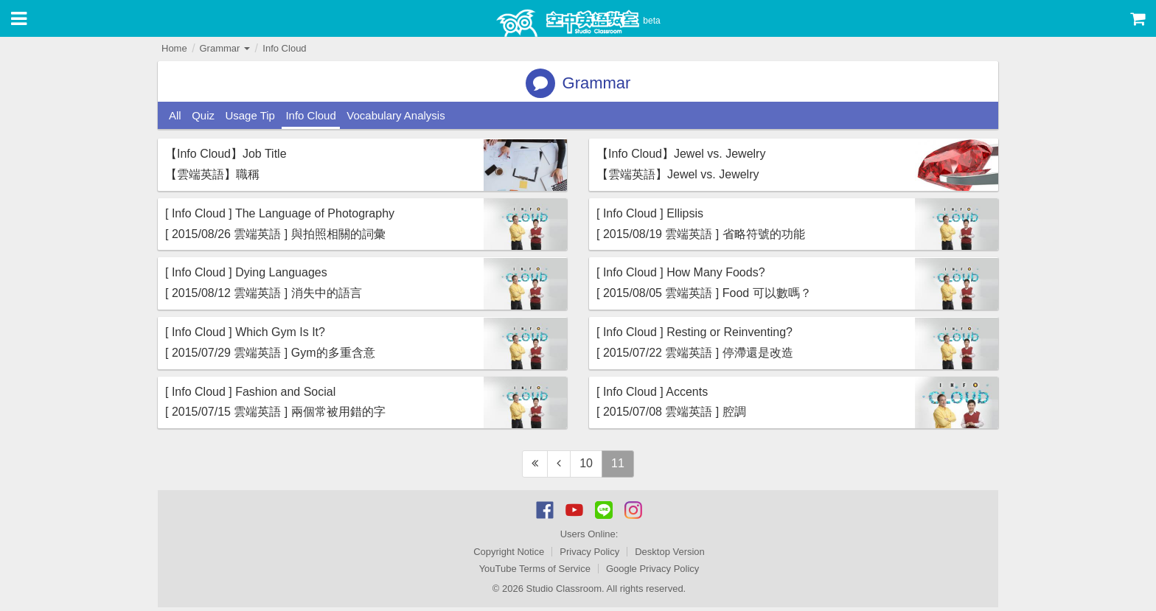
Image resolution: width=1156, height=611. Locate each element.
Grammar (224, 48)
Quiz (203, 115)
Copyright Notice (508, 551)
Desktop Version (670, 551)
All (175, 115)
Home (174, 48)
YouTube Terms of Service (535, 568)
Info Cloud (284, 48)
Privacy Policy (589, 551)
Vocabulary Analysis (396, 115)
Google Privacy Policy (652, 568)
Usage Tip (250, 115)
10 (586, 463)
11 (617, 463)
